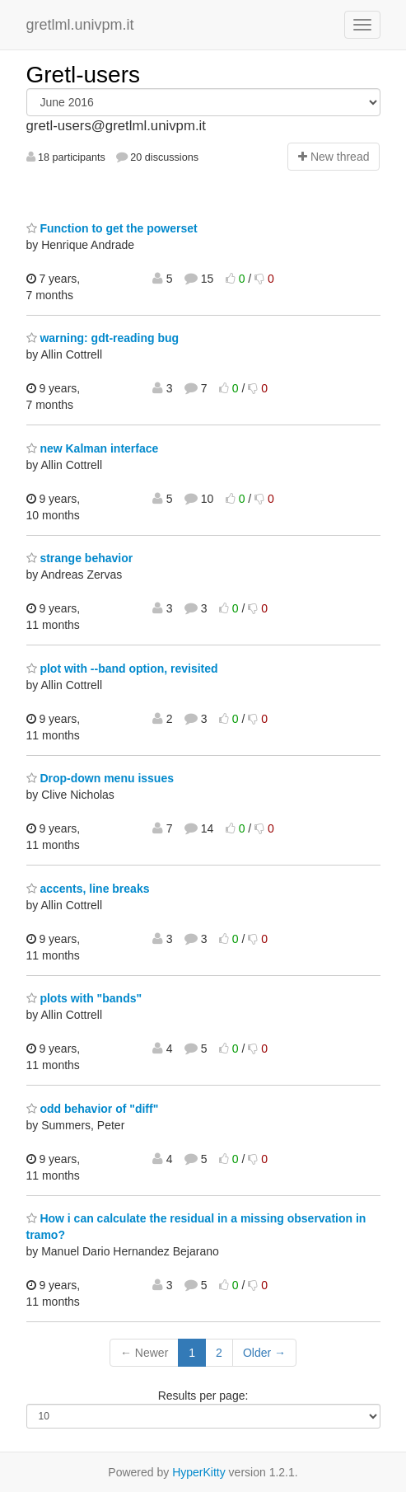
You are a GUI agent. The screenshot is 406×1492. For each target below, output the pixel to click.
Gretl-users (83, 74)
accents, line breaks (88, 888)
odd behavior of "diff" (92, 1108)
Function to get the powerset (112, 228)
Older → (264, 1352)
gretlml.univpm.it (80, 24)
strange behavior (79, 558)
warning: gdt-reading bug (103, 338)
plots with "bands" (84, 998)
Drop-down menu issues (100, 778)
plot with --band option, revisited (122, 668)
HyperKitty (199, 1472)
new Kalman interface (92, 448)
